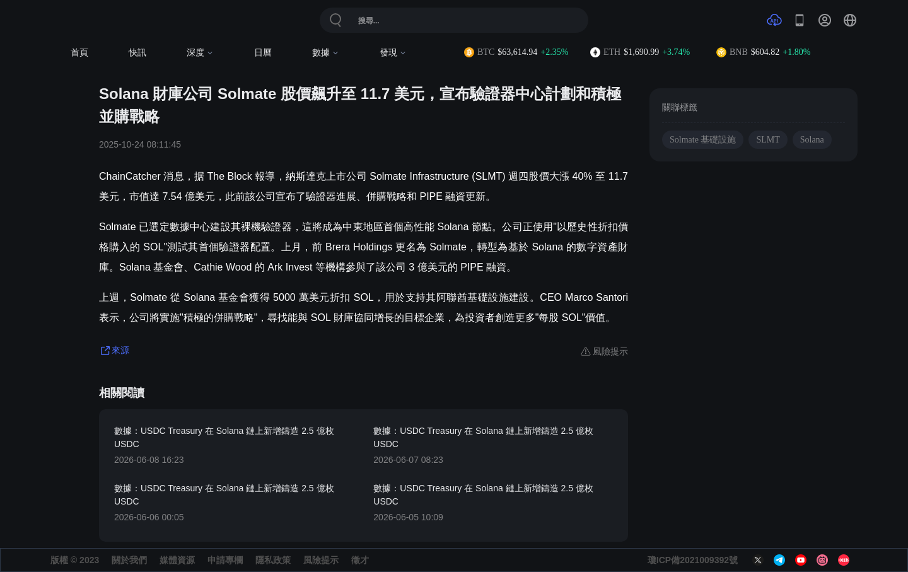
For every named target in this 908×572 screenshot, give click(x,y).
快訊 (137, 52)
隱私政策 (273, 560)
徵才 (360, 560)
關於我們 (129, 560)
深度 (200, 52)
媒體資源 (177, 560)
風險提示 (321, 560)
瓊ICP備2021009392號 (693, 560)
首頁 (79, 52)
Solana (812, 139)
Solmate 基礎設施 (703, 139)
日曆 (263, 52)
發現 (393, 52)
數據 (325, 52)
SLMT (767, 139)
